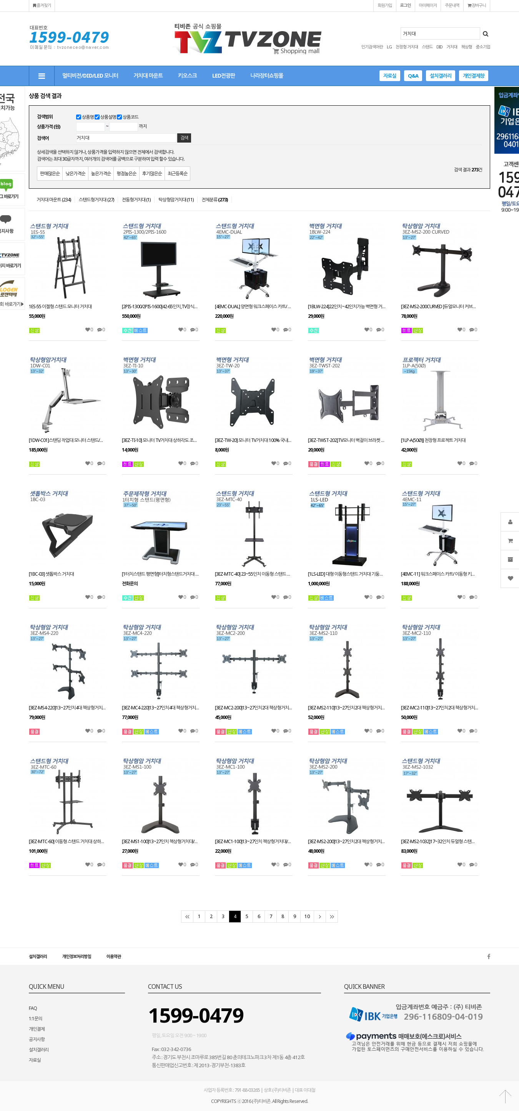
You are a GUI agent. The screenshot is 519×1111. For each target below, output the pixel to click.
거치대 (451, 47)
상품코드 (130, 117)
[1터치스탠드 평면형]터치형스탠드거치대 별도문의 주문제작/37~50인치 (161, 574)
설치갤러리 (440, 75)
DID (439, 47)
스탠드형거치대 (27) (96, 199)
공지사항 (37, 1039)
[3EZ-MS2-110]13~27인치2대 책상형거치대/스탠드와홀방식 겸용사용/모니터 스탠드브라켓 (347, 708)
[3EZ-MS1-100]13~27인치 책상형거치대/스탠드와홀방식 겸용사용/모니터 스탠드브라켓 (161, 841)
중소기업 (483, 47)
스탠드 (427, 47)
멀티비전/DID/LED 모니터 (90, 75)
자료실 (389, 75)
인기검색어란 (372, 47)
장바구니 (476, 5)
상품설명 (108, 117)
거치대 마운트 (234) (54, 199)
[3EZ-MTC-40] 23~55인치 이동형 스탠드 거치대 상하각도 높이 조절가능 (254, 574)
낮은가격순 (75, 173)
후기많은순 (152, 173)
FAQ (33, 1008)
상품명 (88, 117)
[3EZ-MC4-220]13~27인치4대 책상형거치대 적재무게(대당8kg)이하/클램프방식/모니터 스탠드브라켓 (161, 708)
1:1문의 (35, 1018)
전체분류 (214, 199)
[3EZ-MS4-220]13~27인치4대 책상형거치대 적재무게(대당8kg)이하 (67, 708)
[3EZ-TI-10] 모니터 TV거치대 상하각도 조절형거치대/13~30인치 (161, 440)
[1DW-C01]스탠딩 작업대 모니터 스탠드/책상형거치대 (67, 440)
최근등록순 (177, 173)
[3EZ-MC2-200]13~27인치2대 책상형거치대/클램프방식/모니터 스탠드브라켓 (254, 708)
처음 (187, 916)
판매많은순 (50, 173)
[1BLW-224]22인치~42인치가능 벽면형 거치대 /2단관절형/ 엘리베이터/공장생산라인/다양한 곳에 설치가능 (347, 306)
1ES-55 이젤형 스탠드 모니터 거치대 (60, 306)
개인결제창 (473, 75)
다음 (320, 916)
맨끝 (332, 916)
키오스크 (187, 75)
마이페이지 (428, 5)
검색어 (43, 138)
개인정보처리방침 (76, 956)
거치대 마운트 (148, 75)
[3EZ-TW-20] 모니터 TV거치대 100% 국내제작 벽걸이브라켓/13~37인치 (254, 440)
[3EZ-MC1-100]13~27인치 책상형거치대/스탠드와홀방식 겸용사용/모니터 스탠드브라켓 (254, 841)
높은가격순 (101, 173)
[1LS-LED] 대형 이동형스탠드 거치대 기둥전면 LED (347, 574)
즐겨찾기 (42, 5)
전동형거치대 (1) (136, 199)
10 (307, 916)
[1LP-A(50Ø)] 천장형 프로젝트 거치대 (433, 440)
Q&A (413, 75)
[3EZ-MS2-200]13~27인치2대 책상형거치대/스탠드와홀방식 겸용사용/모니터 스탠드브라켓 (347, 841)
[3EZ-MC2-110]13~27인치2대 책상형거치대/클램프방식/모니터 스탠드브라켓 (440, 708)
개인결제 (37, 1029)
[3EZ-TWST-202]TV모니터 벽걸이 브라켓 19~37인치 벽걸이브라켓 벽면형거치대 (347, 440)
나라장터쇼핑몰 (266, 75)
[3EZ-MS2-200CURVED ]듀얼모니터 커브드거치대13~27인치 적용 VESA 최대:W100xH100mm (440, 306)
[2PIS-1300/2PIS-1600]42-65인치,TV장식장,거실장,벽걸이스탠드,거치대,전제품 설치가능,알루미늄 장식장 (161, 306)
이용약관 (113, 956)
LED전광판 (223, 75)
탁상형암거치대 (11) (175, 199)
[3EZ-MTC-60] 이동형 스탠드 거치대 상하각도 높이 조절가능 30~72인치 (67, 841)
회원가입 (385, 5)
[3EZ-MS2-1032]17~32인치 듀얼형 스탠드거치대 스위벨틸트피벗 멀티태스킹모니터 (440, 841)
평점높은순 (126, 173)
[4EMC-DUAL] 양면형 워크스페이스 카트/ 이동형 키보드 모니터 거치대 (254, 306)
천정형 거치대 (407, 47)
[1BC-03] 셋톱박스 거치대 (51, 574)
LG (389, 47)
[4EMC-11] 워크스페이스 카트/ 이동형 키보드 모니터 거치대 (440, 574)
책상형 (466, 47)
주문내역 (452, 5)
